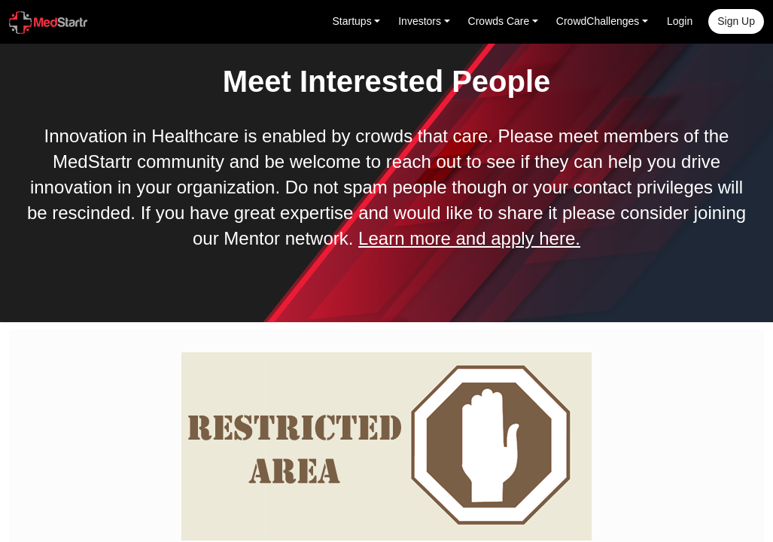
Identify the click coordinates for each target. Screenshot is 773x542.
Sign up (736, 21)
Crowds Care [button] (499, 21)
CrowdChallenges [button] (598, 21)
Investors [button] (419, 21)
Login (679, 21)
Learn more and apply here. (469, 238)
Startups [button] (352, 21)
